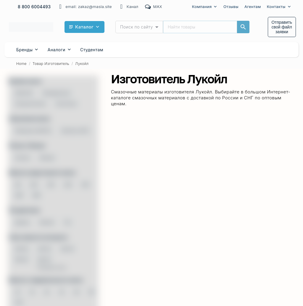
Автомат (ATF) (75, 130)
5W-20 (21, 259)
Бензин (47, 222)
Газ (68, 222)
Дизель (22, 222)
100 (33, 184)
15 (32, 291)
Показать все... (53, 267)
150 (51, 184)
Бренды (27, 49)
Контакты (279, 6)
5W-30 (44, 259)
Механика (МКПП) (33, 130)
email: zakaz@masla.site (84, 6)
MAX (153, 6)
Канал (128, 6)
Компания (204, 6)
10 (17, 291)
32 (61, 291)
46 (76, 291)
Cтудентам (91, 49)
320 (85, 184)
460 (19, 195)
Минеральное (56, 92)
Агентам (252, 6)
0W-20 (21, 248)
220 (68, 184)
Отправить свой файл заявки (282, 27)
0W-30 (44, 248)
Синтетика (66, 103)
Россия (22, 157)
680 (36, 195)
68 (17, 184)
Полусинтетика (30, 103)
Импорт (47, 157)
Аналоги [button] (59, 49)
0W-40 (67, 248)
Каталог (87, 27)
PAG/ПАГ (24, 92)
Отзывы (230, 6)
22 (46, 291)
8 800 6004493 (34, 6)
